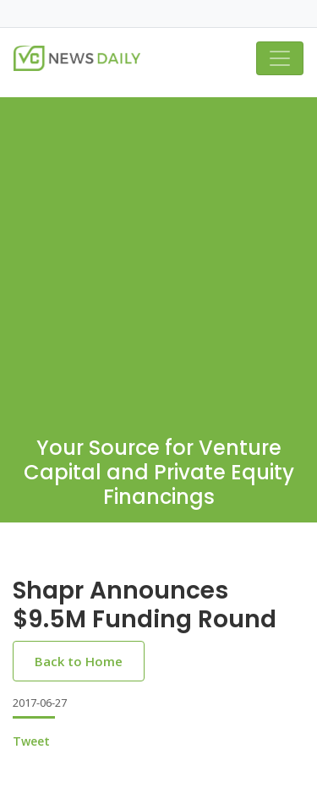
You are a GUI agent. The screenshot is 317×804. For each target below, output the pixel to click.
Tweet (31, 741)
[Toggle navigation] (279, 58)
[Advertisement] (158, 255)
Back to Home (79, 661)
